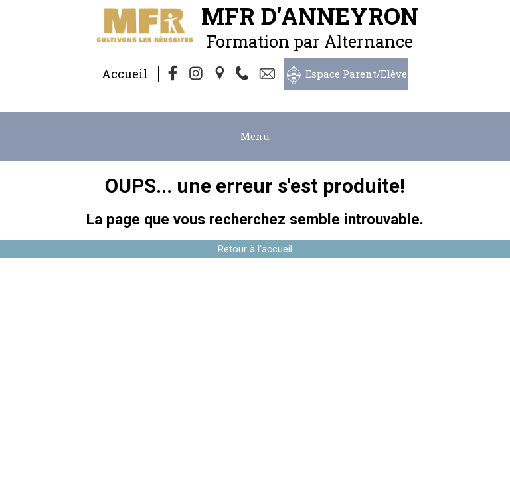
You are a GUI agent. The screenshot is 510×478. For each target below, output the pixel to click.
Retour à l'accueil (255, 249)
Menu (255, 136)
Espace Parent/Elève (356, 73)
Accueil (125, 74)
